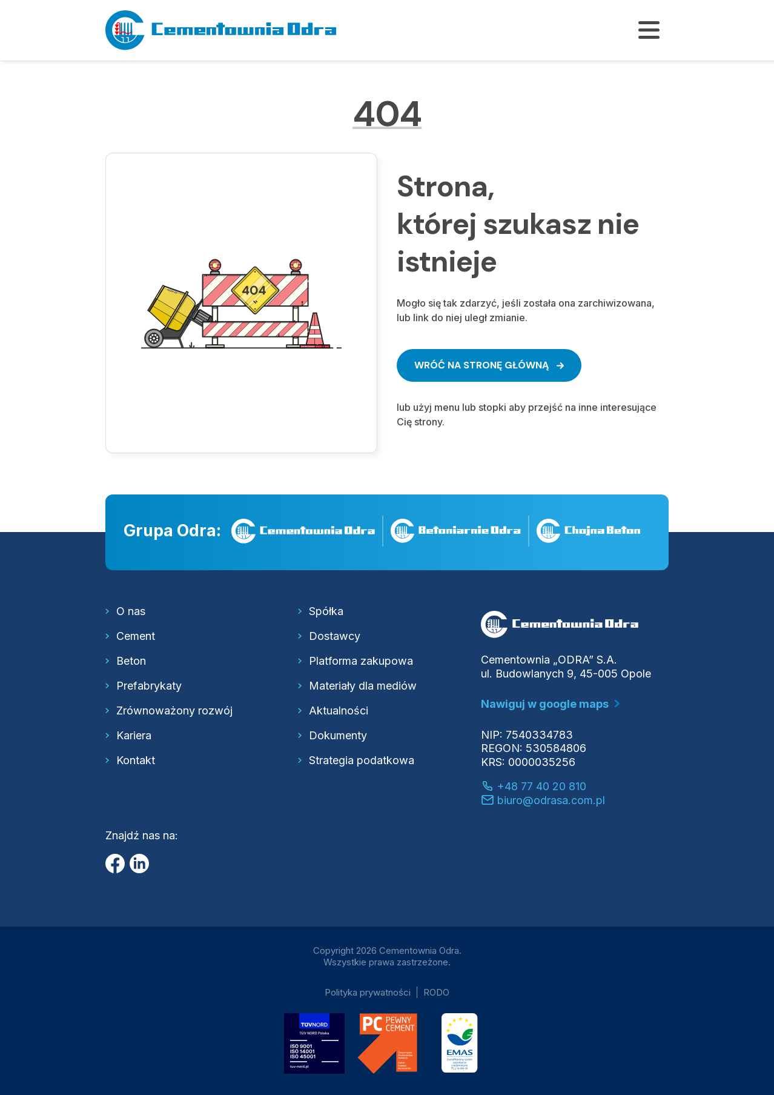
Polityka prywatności (368, 992)
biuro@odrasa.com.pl (543, 800)
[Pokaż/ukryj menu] (649, 30)
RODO (436, 992)
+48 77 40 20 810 (533, 786)
